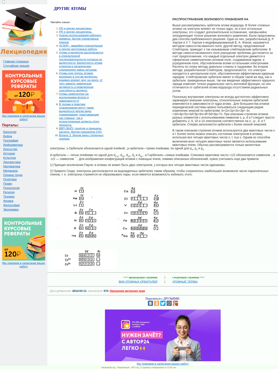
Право (7, 183)
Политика (10, 179)
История (9, 153)
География (10, 140)
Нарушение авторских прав (127, 290)
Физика (8, 201)
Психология (11, 188)
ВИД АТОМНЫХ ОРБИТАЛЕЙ (138, 281)
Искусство (10, 149)
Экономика (11, 209)
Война (7, 136)
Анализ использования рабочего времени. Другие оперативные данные (80, 39)
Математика (11, 166)
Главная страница (16, 61)
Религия (9, 192)
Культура (9, 157)
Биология (9, 132)
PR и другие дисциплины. (75, 31)
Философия (11, 205)
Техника (8, 196)
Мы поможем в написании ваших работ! (23, 117)
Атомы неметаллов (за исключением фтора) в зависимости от (74, 97)
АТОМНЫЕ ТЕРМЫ (185, 281)
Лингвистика (12, 162)
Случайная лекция (16, 65)
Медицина (10, 170)
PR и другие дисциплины (75, 28)
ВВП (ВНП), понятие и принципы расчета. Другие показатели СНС (80, 130)
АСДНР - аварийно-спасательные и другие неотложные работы (81, 47)
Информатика (13, 145)
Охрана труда (12, 175)
